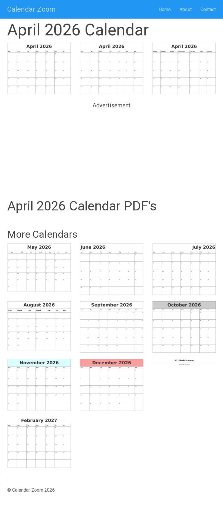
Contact (208, 9)
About (186, 9)
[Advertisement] (111, 151)
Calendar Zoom (31, 9)
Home (165, 9)
